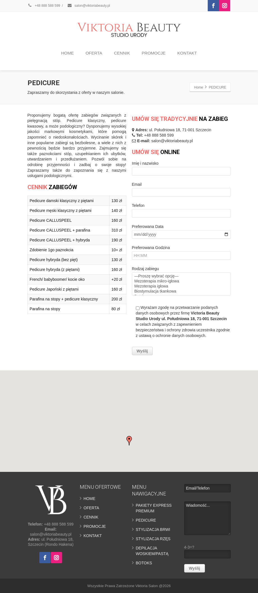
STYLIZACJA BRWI (153, 529)
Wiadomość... (207, 518)
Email (181, 190)
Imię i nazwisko (181, 169)
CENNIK (122, 53)
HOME (67, 53)
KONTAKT (187, 53)
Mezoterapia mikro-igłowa (181, 281)
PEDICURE (146, 520)
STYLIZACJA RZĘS (153, 539)
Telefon (181, 211)
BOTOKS (144, 563)
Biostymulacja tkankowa (181, 291)
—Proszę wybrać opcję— (181, 276)
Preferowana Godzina (181, 253)
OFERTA (94, 53)
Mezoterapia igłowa (181, 286)
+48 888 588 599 (44, 6)
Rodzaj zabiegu (181, 310)
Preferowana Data (181, 232)
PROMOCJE (154, 53)
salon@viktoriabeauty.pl (88, 6)
